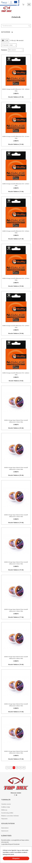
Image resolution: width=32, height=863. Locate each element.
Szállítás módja (5, 807)
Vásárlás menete (6, 804)
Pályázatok (4, 818)
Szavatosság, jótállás (7, 813)
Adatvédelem (5, 828)
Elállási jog (4, 810)
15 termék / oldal (7, 45)
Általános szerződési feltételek (10, 816)
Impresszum (4, 831)
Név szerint (12, 50)
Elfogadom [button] (16, 858)
